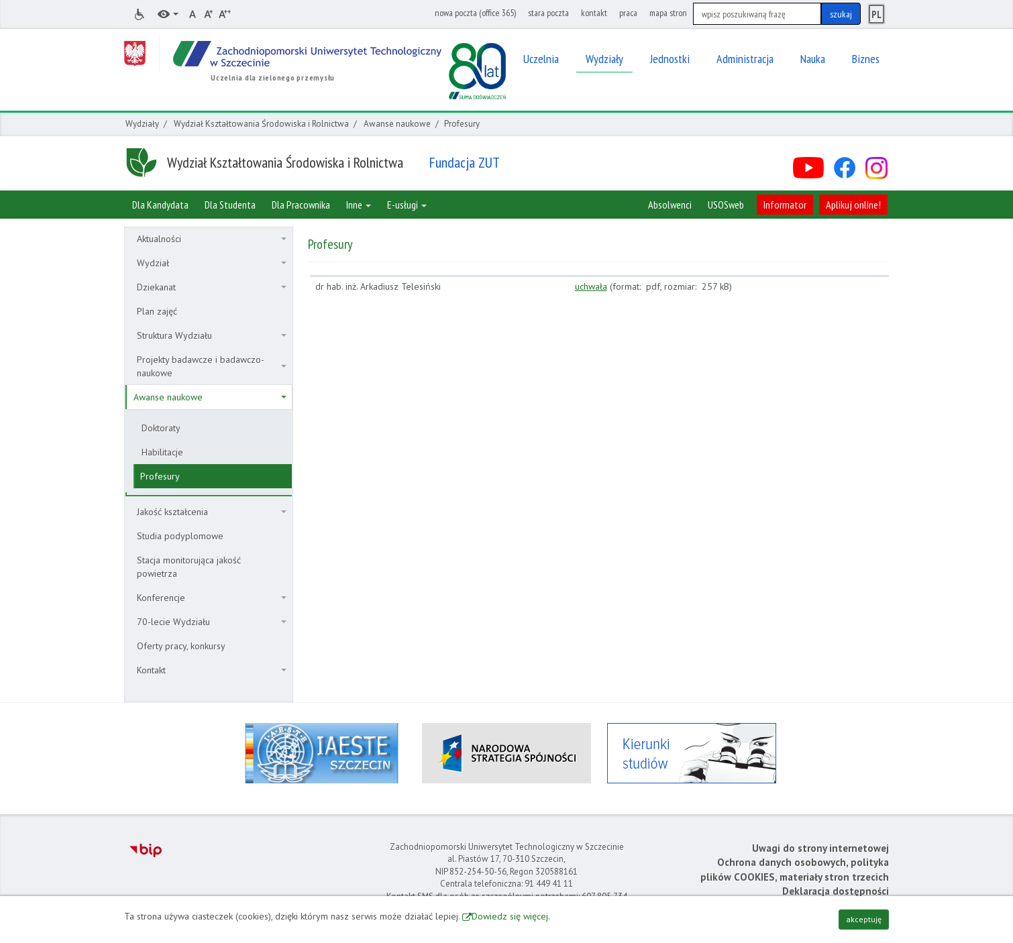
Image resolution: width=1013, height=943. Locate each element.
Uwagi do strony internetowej (820, 848)
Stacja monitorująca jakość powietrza (189, 566)
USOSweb (726, 204)
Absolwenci (670, 204)
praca (628, 13)
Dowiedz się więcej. (511, 916)
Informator (784, 204)
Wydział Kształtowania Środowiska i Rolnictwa (261, 123)
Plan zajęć (157, 311)
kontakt (594, 13)
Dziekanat (211, 287)
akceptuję (864, 919)
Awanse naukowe (397, 123)
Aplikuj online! (853, 204)
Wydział (211, 263)
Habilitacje (162, 452)
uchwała (591, 286)
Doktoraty (161, 428)
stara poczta (548, 13)
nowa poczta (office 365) (475, 13)
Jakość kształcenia (211, 512)
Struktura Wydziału (211, 335)
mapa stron (668, 13)
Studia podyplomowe (180, 536)
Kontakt (211, 670)
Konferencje (211, 598)
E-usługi (407, 204)
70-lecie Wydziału (211, 622)
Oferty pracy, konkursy (181, 646)
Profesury (160, 476)
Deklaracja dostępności (835, 891)
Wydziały (142, 123)
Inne (358, 204)
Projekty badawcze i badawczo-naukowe (211, 366)
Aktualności (211, 239)
